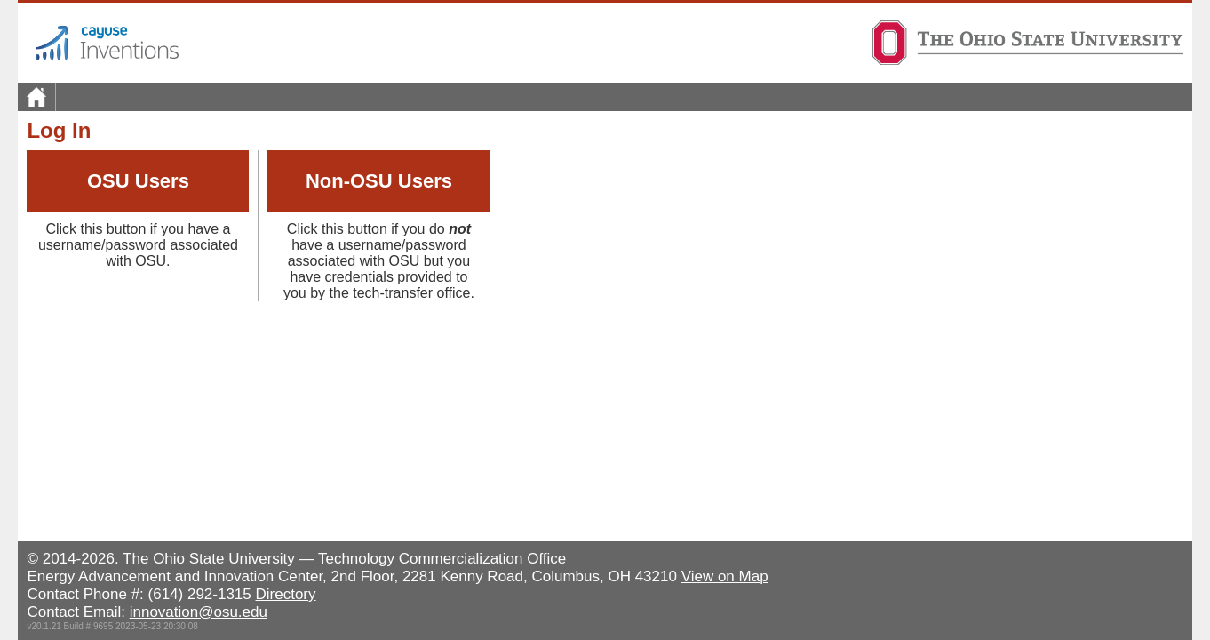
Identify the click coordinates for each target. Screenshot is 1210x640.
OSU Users (138, 181)
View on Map (724, 576)
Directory (286, 594)
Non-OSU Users (379, 181)
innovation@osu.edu (198, 612)
